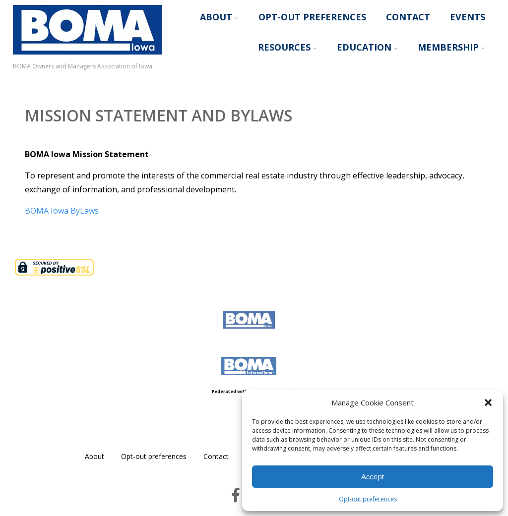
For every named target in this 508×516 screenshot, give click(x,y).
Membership (451, 47)
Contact (408, 17)
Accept (372, 476)
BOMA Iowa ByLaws (62, 210)
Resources (287, 47)
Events (467, 17)
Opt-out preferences (368, 499)
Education (367, 47)
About (219, 17)
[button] (488, 402)
